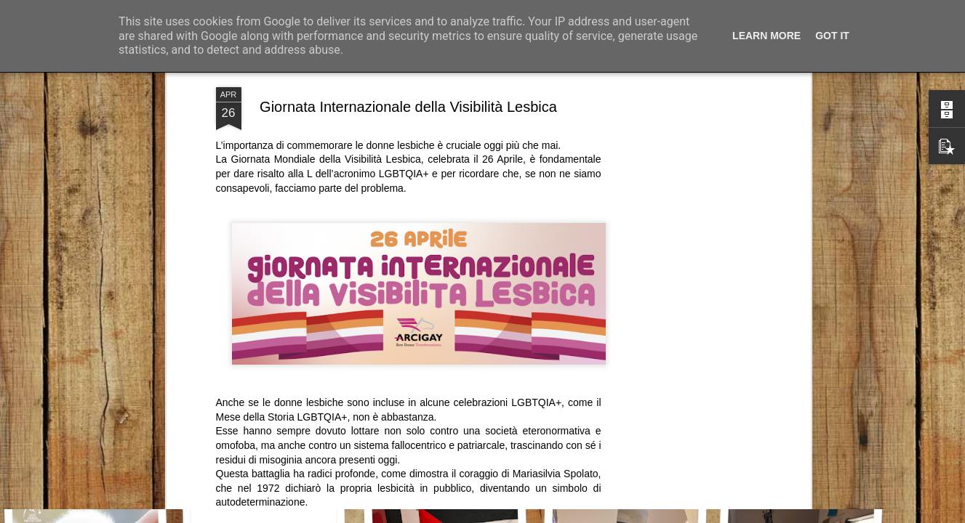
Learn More (766, 35)
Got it (832, 35)
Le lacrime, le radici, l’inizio (103, 447)
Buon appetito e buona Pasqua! (820, 456)
